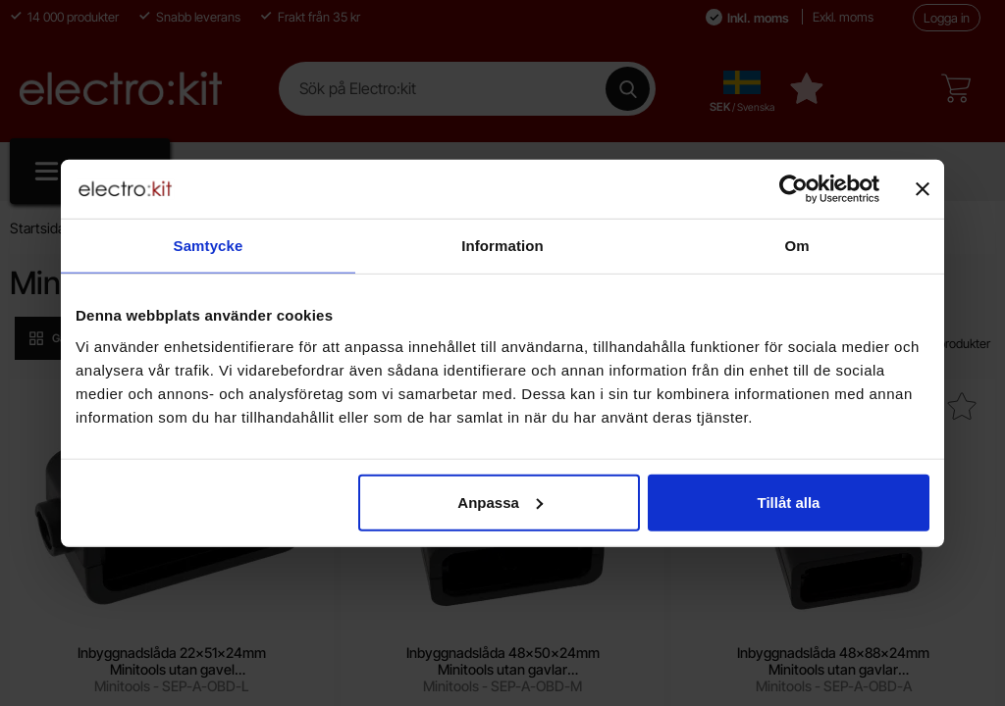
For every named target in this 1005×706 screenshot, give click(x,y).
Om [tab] (796, 245)
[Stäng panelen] (922, 189)
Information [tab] (502, 245)
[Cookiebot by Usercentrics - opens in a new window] (793, 189)
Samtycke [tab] (208, 245)
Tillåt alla (788, 501)
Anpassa (500, 501)
